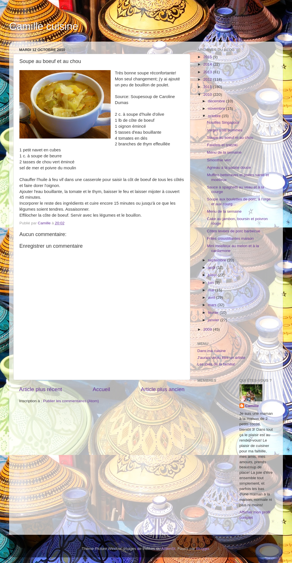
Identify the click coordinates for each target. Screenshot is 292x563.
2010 (208, 94)
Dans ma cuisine (211, 351)
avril (212, 297)
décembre (217, 101)
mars (213, 305)
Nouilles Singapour (223, 122)
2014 (208, 64)
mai (211, 290)
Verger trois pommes (225, 130)
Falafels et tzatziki (222, 145)
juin (211, 283)
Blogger (202, 548)
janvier (214, 320)
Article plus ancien (162, 389)
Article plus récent (40, 389)
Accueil (101, 389)
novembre (217, 108)
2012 (208, 79)
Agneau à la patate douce (229, 167)
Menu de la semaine (224, 152)
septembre (217, 260)
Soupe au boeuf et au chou (230, 137)
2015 (208, 57)
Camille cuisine (43, 26)
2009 (208, 329)
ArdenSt (168, 548)
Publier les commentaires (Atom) (71, 401)
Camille (252, 406)
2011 (208, 87)
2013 (208, 72)
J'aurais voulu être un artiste (221, 357)
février (214, 312)
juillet (213, 275)
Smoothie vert (219, 160)
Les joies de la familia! (216, 364)
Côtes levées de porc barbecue (233, 231)
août (212, 267)
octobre (215, 116)
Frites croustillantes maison (230, 238)
